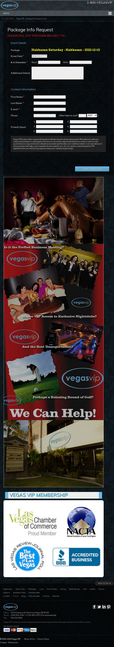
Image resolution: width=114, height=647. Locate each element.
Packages (32, 589)
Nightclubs (7, 589)
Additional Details (20, 73)
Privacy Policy (43, 639)
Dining (63, 589)
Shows (101, 589)
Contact (6, 596)
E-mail (15, 109)
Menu (6, 13)
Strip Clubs (20, 589)
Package (15, 50)
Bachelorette (34, 592)
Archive (46, 596)
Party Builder (34, 596)
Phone (14, 116)
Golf (85, 589)
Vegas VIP (20, 19)
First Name (17, 97)
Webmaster (13, 642)
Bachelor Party (19, 592)
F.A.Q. (15, 596)
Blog (23, 596)
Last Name (17, 103)
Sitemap (55, 596)
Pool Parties (52, 589)
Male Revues (74, 589)
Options (6, 592)
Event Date (17, 56)
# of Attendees (19, 62)
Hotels (92, 589)
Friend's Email (18, 127)
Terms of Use (29, 639)
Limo (41, 589)
